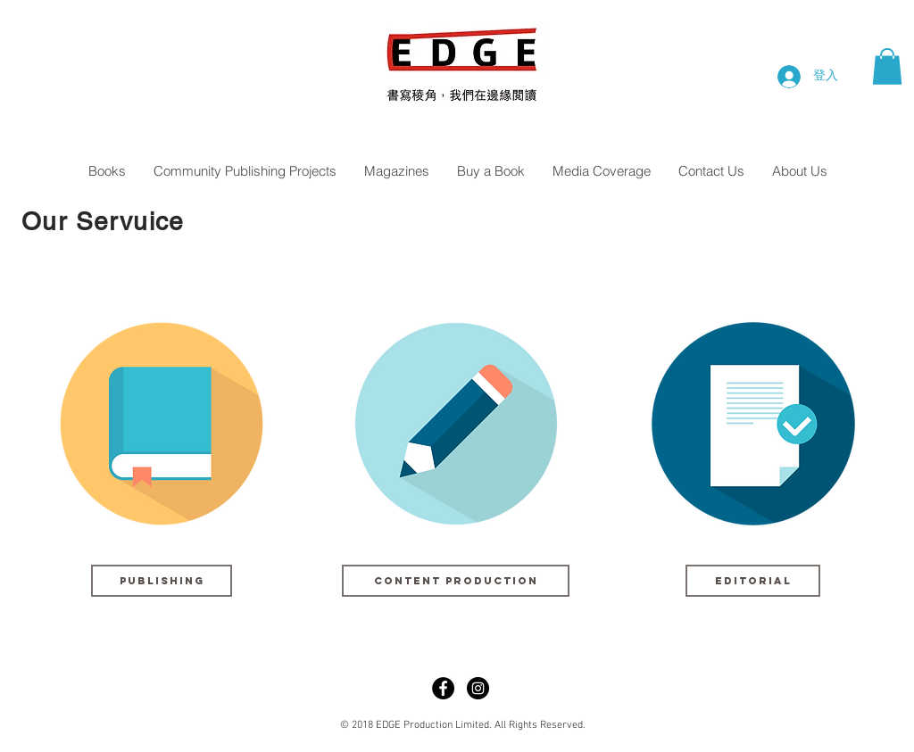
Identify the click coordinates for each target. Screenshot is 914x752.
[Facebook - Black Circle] (443, 688)
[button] (887, 66)
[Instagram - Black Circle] (478, 688)
